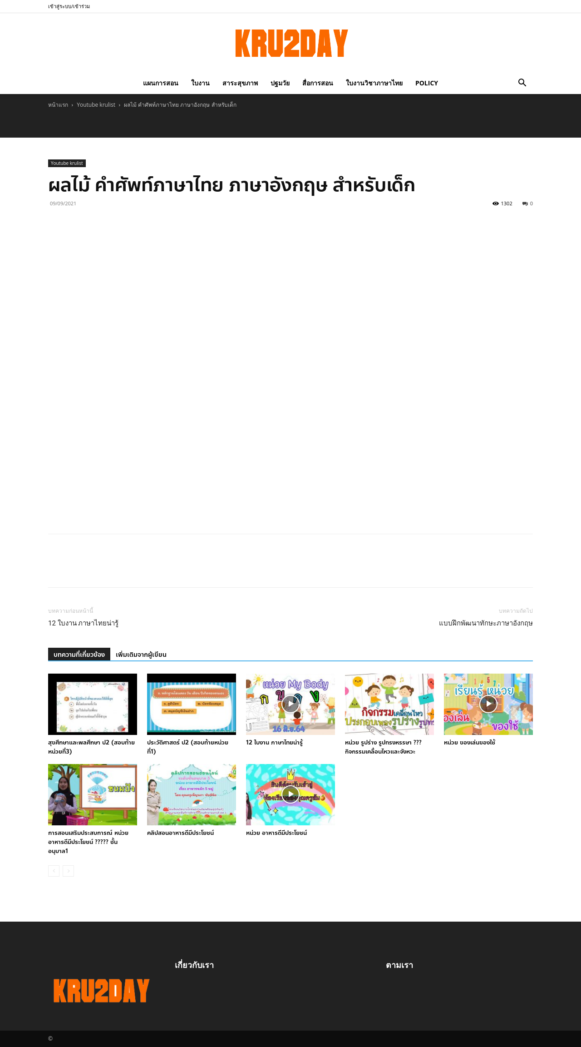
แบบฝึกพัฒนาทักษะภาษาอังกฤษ (486, 623)
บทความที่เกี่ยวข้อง (79, 655)
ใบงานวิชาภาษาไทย (374, 83)
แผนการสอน (160, 83)
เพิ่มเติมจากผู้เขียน (141, 655)
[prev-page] (53, 871)
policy (426, 83)
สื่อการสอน (317, 83)
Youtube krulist (96, 105)
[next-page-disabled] (68, 871)
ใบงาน (200, 83)
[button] (522, 83)
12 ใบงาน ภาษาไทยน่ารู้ (83, 623)
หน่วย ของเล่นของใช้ (469, 742)
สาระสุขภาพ (240, 83)
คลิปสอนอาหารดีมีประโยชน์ (180, 833)
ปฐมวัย (280, 83)
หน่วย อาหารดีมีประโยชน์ (276, 833)
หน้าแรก (58, 105)
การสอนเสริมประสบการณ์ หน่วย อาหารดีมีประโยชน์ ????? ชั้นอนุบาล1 (88, 842)
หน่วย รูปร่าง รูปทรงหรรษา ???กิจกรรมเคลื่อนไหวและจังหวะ (383, 747)
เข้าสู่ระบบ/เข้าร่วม (69, 6)
